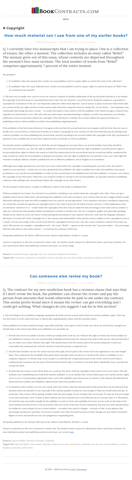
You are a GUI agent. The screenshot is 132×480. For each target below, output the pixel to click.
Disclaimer (82, 474)
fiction (61, 449)
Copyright (33, 259)
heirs (67, 449)
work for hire (27, 452)
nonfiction (86, 449)
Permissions (71, 259)
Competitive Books (20, 259)
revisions (123, 449)
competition (30, 262)
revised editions (111, 449)
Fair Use (43, 259)
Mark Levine (73, 47)
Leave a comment (89, 47)
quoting (98, 262)
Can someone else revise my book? (66, 281)
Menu (66, 19)
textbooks (16, 452)
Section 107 (108, 262)
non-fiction (75, 449)
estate (54, 449)
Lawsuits (51, 259)
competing (19, 262)
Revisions (31, 445)
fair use (67, 262)
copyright (58, 262)
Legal (73, 474)
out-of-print (97, 449)
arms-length (35, 449)
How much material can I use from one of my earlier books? (66, 38)
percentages (77, 262)
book (72, 250)
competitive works (45, 262)
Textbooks (49, 445)
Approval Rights (19, 445)
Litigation (61, 259)
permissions (88, 262)
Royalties (40, 445)
